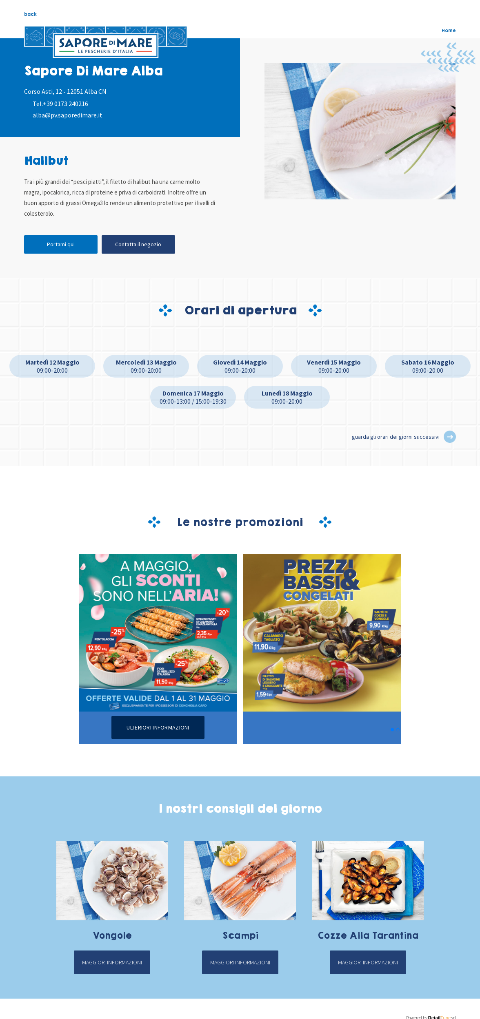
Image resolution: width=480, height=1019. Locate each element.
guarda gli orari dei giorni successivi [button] (396, 436)
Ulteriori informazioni (158, 727)
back (30, 14)
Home (449, 30)
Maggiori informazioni (112, 962)
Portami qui (61, 244)
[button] (450, 437)
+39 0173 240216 (65, 103)
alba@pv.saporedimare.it (67, 115)
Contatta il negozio (138, 244)
